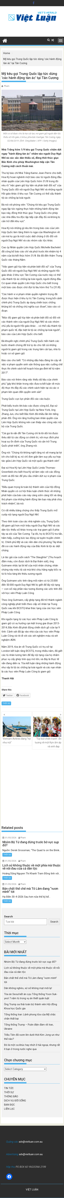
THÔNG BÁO (11, 1096)
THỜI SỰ (6, 703)
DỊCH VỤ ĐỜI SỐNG (15, 1100)
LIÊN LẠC (9, 1108)
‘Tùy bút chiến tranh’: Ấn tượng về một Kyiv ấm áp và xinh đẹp (47, 732)
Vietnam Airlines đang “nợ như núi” (17, 730)
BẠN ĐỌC (9, 1104)
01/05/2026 (10, 837)
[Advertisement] (32, 787)
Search (8, 916)
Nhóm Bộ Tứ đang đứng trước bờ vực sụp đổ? (30, 961)
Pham (6, 86)
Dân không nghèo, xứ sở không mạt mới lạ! (28, 988)
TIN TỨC (9, 1088)
